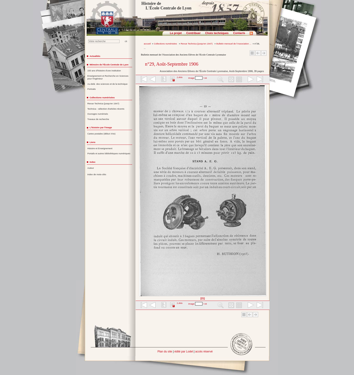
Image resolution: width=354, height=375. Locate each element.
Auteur (90, 168)
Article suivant (263, 53)
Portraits (91, 89)
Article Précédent (258, 53)
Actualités (95, 56)
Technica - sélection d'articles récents (105, 109)
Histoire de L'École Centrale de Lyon (166, 5)
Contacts (239, 33)
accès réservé (204, 351)
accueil (147, 43)
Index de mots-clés (96, 174)
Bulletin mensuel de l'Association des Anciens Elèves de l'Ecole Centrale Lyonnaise (183, 54)
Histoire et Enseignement (99, 148)
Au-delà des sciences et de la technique (107, 84)
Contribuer (193, 33)
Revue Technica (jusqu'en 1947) (197, 43)
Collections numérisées (166, 43)
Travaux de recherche (98, 119)
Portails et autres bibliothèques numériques (108, 153)
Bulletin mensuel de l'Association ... (233, 43)
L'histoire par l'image (101, 127)
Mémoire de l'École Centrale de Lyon (109, 64)
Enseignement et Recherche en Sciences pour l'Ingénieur (107, 77)
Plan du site (165, 351)
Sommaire (252, 53)
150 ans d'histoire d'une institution (104, 70)
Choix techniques (216, 33)
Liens (92, 142)
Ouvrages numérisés (97, 114)
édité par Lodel (183, 351)
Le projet (176, 33)
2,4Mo (179, 77)
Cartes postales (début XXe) (101, 133)
